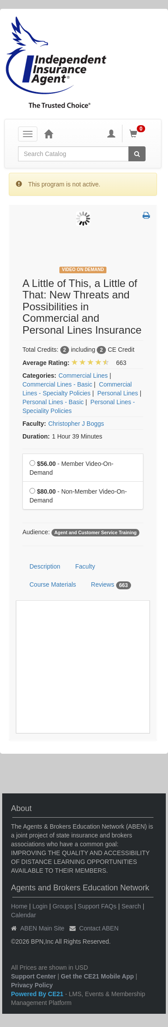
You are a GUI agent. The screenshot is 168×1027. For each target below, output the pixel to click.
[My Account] (111, 134)
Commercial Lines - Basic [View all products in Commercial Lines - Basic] (57, 384)
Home (19, 906)
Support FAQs (97, 906)
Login (40, 906)
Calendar (23, 915)
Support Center (33, 976)
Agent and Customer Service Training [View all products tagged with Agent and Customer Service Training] (95, 532)
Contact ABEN (99, 928)
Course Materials (52, 584)
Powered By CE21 (38, 993)
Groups (62, 906)
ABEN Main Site (42, 928)
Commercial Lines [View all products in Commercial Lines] (83, 375)
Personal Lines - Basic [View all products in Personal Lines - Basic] (53, 402)
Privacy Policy (32, 985)
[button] (146, 216)
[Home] (48, 134)
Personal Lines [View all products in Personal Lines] (117, 393)
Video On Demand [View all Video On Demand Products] (83, 269)
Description (44, 566)
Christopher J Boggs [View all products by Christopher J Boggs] (76, 423)
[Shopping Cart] (138, 134)
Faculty (85, 566)
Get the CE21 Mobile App (97, 976)
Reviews (111, 585)
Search (131, 906)
